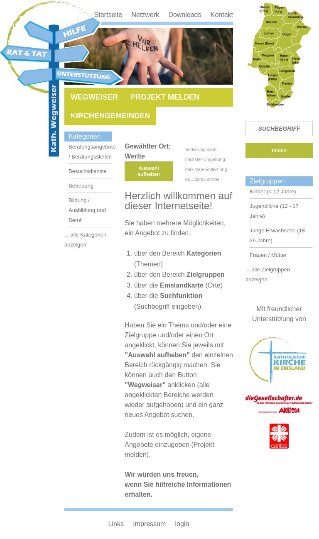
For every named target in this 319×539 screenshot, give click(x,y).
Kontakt (222, 14)
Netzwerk (145, 14)
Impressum (149, 523)
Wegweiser (94, 97)
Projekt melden (164, 97)
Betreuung (81, 186)
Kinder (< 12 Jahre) (273, 191)
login (182, 523)
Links (116, 523)
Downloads (184, 14)
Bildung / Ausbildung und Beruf (87, 210)
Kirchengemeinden (110, 116)
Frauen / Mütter (268, 255)
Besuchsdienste (88, 171)
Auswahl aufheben (148, 171)
